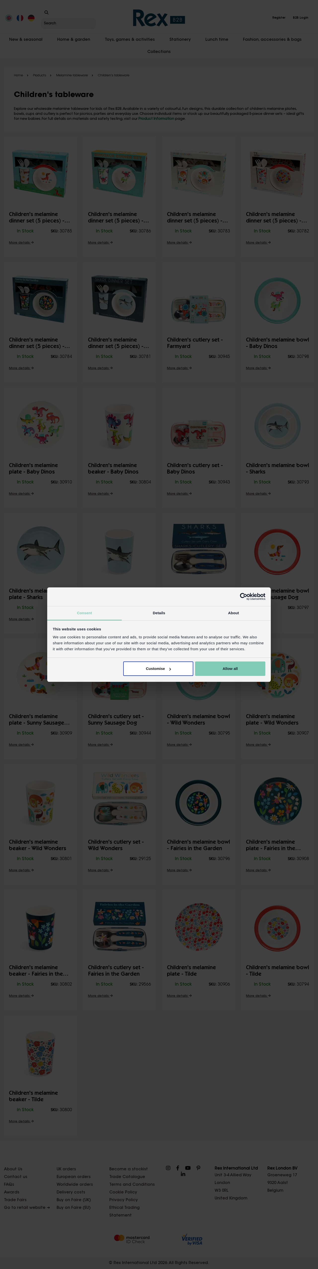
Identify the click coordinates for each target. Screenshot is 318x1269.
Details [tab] (159, 613)
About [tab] (233, 613)
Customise (158, 668)
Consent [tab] (84, 613)
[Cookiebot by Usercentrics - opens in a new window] (243, 596)
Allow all (230, 668)
